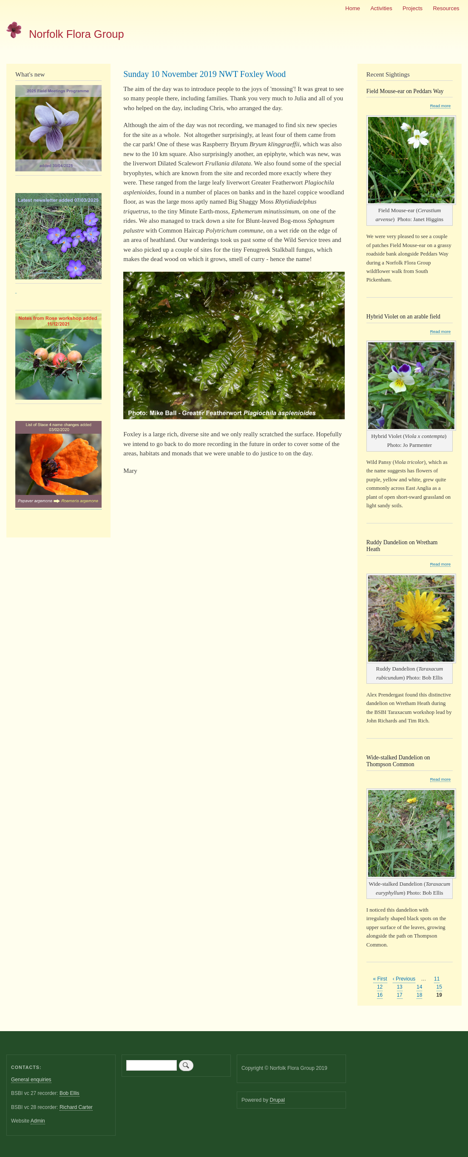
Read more (440, 105)
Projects (413, 8)
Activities (381, 8)
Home (352, 8)
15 (439, 987)
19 (439, 995)
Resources (446, 8)
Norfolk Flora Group (76, 34)
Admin (38, 1121)
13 (400, 987)
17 (400, 995)
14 (419, 987)
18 (419, 995)
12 (380, 987)
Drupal (277, 1100)
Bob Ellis (69, 1093)
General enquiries (31, 1080)
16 (380, 995)
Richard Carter (76, 1107)
